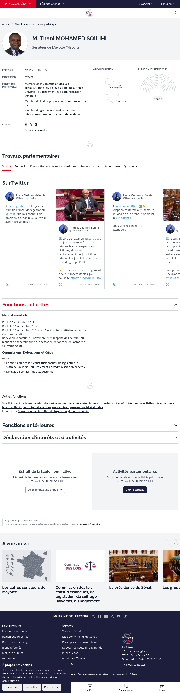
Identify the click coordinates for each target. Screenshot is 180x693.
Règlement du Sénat (15, 636)
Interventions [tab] (111, 166)
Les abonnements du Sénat (79, 636)
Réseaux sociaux (50, 3)
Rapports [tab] (20, 166)
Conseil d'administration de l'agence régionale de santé (53, 411)
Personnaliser (51, 687)
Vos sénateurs (23, 24)
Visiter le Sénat (71, 631)
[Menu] (4, 13)
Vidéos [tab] (6, 166)
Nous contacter (135, 664)
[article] (26, 239)
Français (170, 2)
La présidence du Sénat (130, 587)
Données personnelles (89, 674)
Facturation (9, 658)
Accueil (6, 24)
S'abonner (145, 3)
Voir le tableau (135, 489)
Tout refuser (32, 687)
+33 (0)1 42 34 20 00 (148, 659)
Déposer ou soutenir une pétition (83, 647)
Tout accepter (12, 687)
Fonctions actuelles (25, 304)
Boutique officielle (73, 658)
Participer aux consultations (79, 642)
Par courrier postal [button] (36, 130)
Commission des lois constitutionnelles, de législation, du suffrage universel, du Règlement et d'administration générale (80, 594)
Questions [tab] (130, 166)
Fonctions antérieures (28, 425)
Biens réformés (11, 647)
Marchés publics (12, 653)
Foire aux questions (14, 631)
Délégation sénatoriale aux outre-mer (30, 371)
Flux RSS (67, 664)
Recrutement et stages (16, 642)
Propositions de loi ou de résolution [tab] (53, 166)
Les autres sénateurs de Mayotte (23, 589)
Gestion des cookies (113, 674)
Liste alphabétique (46, 24)
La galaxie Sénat (16, 3)
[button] (174, 543)
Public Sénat (70, 653)
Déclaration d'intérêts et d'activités (44, 437)
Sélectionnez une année (43, 489)
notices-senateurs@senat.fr (85, 523)
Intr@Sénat (132, 674)
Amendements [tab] (89, 166)
